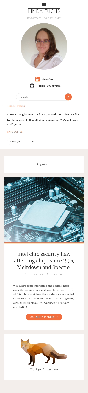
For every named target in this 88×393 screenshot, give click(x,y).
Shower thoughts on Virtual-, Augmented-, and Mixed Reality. (43, 114)
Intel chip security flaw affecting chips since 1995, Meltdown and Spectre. (44, 260)
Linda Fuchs (44, 11)
